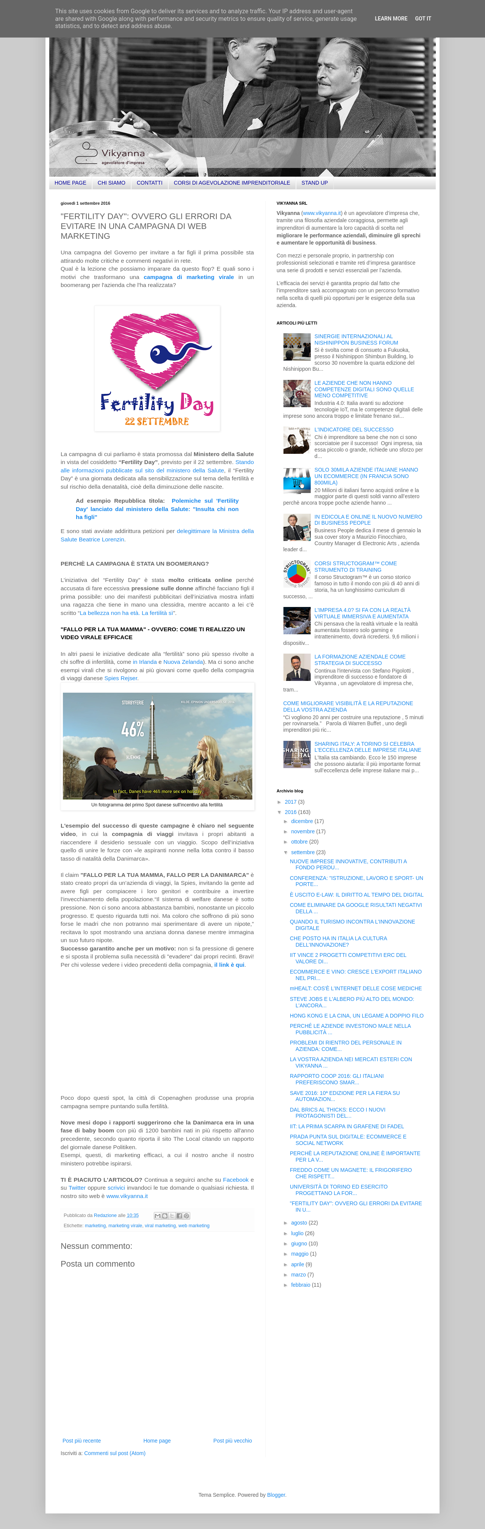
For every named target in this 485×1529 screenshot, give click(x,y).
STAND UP (315, 183)
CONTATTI (150, 183)
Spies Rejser (121, 678)
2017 (291, 802)
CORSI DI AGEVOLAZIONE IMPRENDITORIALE (232, 183)
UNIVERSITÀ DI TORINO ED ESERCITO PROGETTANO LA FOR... (339, 1190)
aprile (298, 1264)
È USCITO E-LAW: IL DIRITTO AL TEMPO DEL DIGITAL (357, 895)
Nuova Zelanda (183, 662)
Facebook (236, 1179)
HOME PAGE (70, 183)
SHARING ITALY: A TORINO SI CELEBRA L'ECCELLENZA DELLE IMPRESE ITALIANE (367, 747)
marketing (95, 1225)
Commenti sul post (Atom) (115, 1453)
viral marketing (160, 1225)
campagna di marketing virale (189, 277)
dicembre (302, 821)
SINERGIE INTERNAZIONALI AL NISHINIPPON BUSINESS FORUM (356, 339)
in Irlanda (145, 662)
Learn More (391, 19)
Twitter (77, 1187)
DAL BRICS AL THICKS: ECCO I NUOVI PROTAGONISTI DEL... (337, 1113)
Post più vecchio (232, 1441)
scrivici (116, 1187)
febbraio (301, 1285)
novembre (303, 831)
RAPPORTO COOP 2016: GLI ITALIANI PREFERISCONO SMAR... (337, 1079)
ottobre (300, 842)
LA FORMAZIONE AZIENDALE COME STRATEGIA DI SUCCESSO (359, 660)
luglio (298, 1233)
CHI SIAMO (111, 183)
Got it (423, 19)
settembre (303, 852)
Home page (157, 1441)
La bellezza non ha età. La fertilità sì (126, 613)
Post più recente (82, 1441)
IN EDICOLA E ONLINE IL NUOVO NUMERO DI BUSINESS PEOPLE (368, 520)
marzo (299, 1275)
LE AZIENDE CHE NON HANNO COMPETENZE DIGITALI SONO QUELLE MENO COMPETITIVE (364, 389)
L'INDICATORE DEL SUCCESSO (354, 430)
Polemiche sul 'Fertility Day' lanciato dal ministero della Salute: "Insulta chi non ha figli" (157, 508)
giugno (299, 1243)
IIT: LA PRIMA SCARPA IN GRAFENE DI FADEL (347, 1126)
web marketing (194, 1225)
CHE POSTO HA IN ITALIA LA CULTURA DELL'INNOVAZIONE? (338, 941)
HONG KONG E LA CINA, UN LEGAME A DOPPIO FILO (357, 1016)
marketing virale (125, 1225)
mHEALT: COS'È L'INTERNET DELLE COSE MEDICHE (356, 988)
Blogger (276, 1495)
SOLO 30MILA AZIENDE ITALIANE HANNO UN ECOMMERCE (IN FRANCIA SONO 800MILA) (366, 476)
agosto (299, 1223)
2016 (291, 812)
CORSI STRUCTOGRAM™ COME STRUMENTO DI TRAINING (355, 566)
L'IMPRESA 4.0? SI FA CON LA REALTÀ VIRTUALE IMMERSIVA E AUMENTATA (362, 613)
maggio (300, 1254)
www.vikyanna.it (127, 1196)
